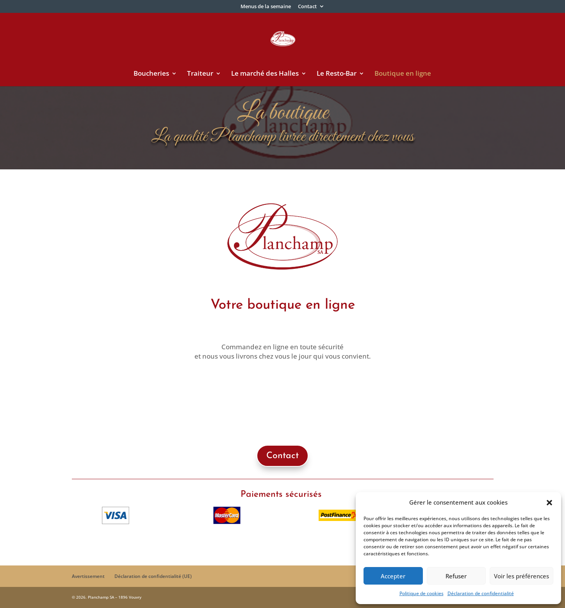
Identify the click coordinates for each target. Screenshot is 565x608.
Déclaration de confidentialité (480, 593)
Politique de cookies (421, 593)
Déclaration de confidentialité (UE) (153, 576)
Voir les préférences (521, 576)
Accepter (393, 576)
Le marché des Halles (265, 74)
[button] (549, 503)
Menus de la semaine (266, 7)
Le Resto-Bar (336, 74)
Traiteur (200, 74)
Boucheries (151, 74)
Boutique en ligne (402, 74)
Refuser (456, 576)
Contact (307, 7)
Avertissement (88, 576)
